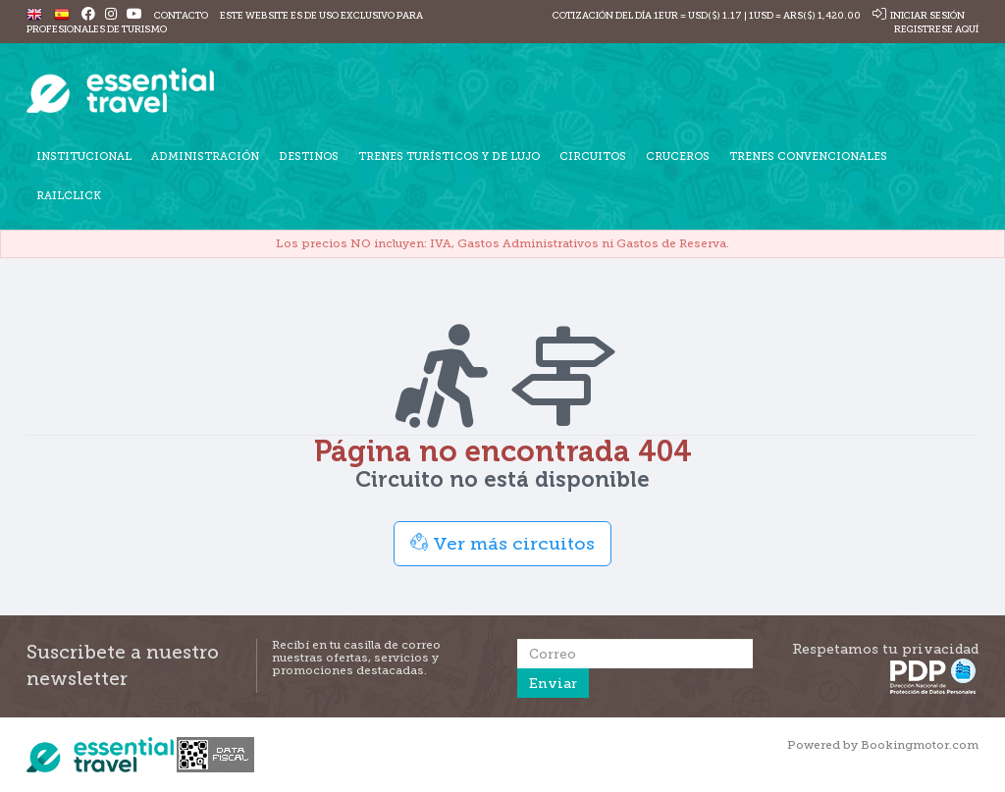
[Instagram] (111, 15)
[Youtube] (134, 15)
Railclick (68, 195)
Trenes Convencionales (808, 156)
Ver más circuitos (502, 543)
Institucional (84, 156)
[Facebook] (88, 15)
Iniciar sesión (919, 15)
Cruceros (678, 156)
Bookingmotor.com (920, 745)
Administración (205, 156)
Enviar (553, 683)
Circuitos (592, 156)
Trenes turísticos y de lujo (449, 156)
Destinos (309, 156)
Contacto (181, 15)
